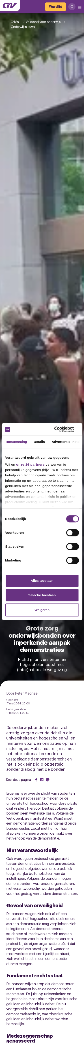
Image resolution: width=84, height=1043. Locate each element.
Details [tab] (39, 442)
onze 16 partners (30, 464)
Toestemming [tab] (16, 442)
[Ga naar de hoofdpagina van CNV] (10, 5)
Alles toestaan (42, 580)
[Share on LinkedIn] (42, 779)
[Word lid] (55, 6)
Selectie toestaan (42, 595)
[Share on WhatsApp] (48, 779)
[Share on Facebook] (36, 779)
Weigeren (42, 610)
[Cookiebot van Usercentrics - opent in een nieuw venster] (60, 429)
